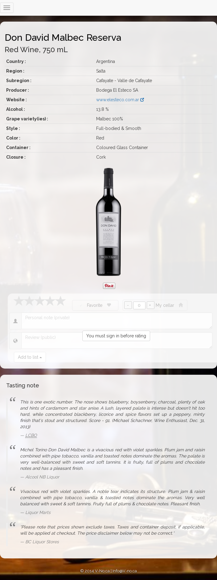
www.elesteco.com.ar (120, 99)
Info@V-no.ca (125, 571)
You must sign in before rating (116, 335)
